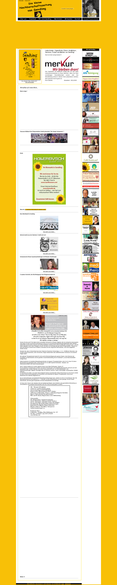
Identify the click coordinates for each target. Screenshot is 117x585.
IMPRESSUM (68, 583)
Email (63, 583)
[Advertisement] (58, 35)
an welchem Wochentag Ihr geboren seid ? (35, 209)
